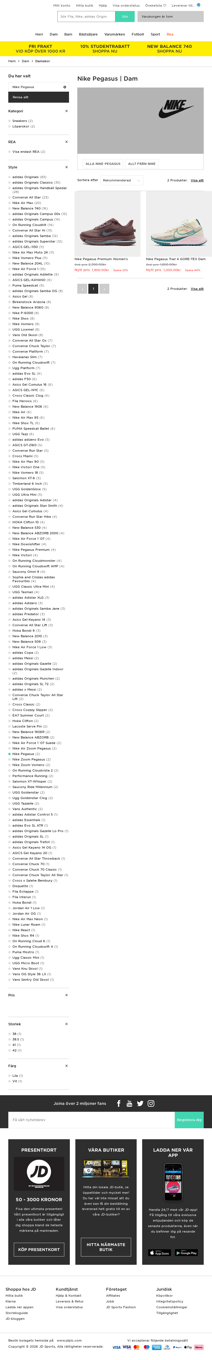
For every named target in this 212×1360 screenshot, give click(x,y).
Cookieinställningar (171, 1307)
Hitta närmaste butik (106, 1247)
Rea (170, 34)
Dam (54, 34)
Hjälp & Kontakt (68, 1296)
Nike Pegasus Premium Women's (101, 259)
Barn (68, 34)
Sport (155, 34)
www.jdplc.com (69, 1340)
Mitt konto (61, 5)
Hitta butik (84, 5)
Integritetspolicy (169, 1301)
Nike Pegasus (39, 87)
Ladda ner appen (19, 1307)
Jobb (110, 1301)
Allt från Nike (142, 164)
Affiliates (113, 1296)
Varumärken (114, 34)
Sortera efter (87, 180)
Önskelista (153, 5)
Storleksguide (17, 1313)
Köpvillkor (164, 1296)
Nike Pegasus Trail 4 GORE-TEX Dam (176, 259)
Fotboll (138, 34)
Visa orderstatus (126, 5)
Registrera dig (189, 1120)
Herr (39, 34)
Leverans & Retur (70, 1301)
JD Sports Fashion (121, 1307)
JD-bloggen (15, 1319)
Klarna (11, 1301)
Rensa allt (20, 97)
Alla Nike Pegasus (103, 164)
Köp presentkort (39, 1249)
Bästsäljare (88, 34)
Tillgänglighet (167, 1313)
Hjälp (103, 5)
